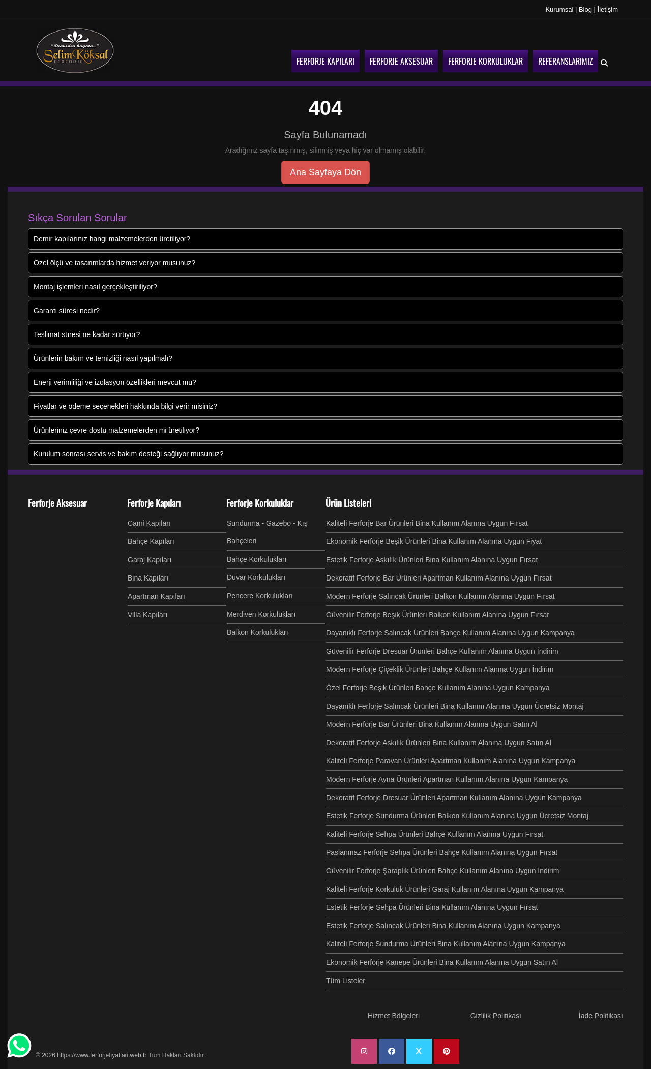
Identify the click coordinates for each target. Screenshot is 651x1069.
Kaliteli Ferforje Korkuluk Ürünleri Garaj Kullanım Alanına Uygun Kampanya (445, 889)
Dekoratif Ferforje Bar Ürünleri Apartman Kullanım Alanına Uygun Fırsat (439, 578)
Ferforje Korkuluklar (259, 502)
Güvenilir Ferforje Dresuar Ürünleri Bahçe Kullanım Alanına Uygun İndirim (442, 651)
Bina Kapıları (148, 578)
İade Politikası (601, 1016)
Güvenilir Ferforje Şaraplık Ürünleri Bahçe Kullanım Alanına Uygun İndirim (442, 871)
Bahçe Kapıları (151, 541)
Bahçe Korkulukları (257, 559)
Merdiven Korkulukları (261, 614)
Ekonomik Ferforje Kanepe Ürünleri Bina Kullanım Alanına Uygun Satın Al (442, 962)
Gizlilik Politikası (495, 1016)
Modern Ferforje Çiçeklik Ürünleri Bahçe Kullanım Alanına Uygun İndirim (439, 669)
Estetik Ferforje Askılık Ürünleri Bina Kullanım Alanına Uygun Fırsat (432, 560)
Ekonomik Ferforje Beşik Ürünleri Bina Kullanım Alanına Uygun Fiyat (434, 541)
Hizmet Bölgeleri (394, 1016)
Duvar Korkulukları (256, 577)
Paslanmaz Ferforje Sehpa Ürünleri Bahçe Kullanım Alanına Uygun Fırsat (441, 852)
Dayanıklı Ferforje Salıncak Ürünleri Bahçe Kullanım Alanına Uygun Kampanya (450, 633)
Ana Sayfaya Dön (325, 172)
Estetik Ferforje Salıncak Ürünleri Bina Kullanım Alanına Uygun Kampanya (443, 926)
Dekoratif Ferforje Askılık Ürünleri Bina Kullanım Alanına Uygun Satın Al (438, 743)
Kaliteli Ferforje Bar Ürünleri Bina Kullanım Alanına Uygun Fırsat (427, 523)
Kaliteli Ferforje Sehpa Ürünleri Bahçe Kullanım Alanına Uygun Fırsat (434, 834)
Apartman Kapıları (156, 596)
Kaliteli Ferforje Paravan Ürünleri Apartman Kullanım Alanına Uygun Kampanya (450, 761)
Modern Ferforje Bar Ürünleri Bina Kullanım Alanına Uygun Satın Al (432, 724)
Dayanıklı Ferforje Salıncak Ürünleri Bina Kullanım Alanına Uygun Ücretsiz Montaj (455, 706)
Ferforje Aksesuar (57, 502)
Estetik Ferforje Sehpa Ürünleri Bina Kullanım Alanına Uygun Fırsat (432, 907)
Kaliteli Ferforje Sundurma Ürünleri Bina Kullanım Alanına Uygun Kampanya (446, 944)
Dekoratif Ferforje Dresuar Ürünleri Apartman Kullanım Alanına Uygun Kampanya (454, 797)
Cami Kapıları (149, 523)
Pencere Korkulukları (260, 596)
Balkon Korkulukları (257, 632)
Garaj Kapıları (149, 560)
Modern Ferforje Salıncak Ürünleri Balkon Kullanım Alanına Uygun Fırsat (440, 596)
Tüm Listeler (345, 980)
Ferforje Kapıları (154, 502)
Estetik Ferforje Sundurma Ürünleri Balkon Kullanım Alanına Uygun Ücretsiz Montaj (457, 816)
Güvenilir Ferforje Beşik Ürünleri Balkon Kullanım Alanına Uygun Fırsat (437, 614)
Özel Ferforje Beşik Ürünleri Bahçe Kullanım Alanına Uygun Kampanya (438, 688)
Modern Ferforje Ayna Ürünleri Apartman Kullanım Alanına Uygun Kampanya (447, 779)
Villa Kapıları (147, 614)
